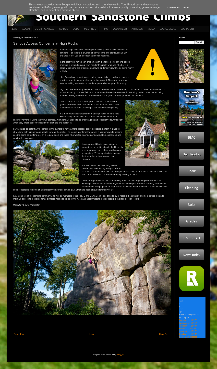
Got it (186, 7)
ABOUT (26, 28)
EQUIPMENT (187, 28)
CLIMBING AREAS (44, 28)
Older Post (164, 334)
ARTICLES (137, 28)
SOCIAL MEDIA (167, 28)
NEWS (14, 28)
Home (91, 334)
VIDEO (151, 28)
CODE (76, 28)
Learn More (174, 7)
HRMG (104, 28)
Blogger (120, 354)
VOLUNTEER (120, 28)
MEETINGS (90, 28)
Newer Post (19, 334)
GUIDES (63, 28)
